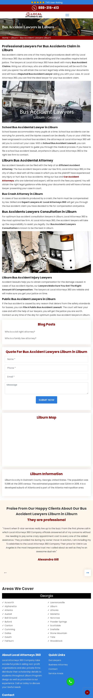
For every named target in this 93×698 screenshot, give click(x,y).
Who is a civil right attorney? (20, 331)
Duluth (8, 637)
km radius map (46, 442)
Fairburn (9, 640)
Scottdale (55, 625)
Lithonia (54, 610)
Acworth (9, 602)
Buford (8, 621)
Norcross (55, 617)
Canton (9, 625)
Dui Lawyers (55, 660)
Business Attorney (58, 664)
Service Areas (56, 673)
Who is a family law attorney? (20, 338)
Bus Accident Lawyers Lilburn (35, 37)
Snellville (54, 629)
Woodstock (56, 640)
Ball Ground (11, 617)
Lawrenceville (57, 602)
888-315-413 (48, 7)
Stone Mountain (58, 633)
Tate (52, 637)
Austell (8, 614)
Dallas (8, 633)
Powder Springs (58, 621)
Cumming (10, 629)
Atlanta (9, 610)
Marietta (54, 614)
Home (5, 37)
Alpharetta (10, 606)
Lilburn (14, 37)
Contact (53, 669)
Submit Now (46, 400)
